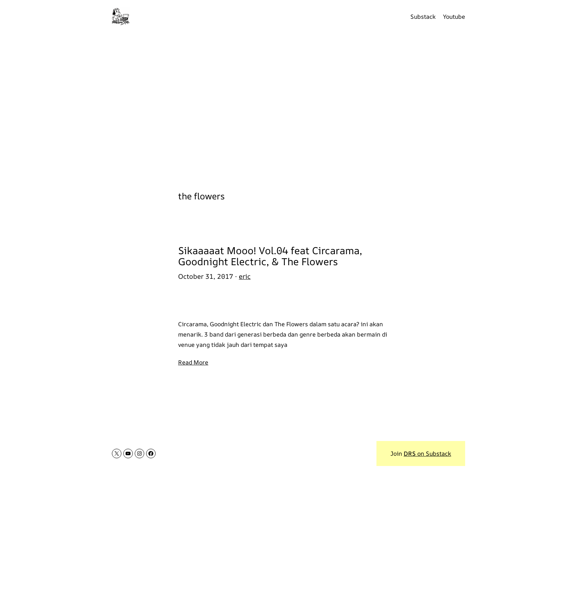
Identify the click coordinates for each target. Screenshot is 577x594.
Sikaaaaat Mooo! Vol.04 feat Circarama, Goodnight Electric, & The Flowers (270, 256)
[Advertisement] (288, 106)
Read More (193, 362)
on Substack (427, 453)
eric (245, 276)
